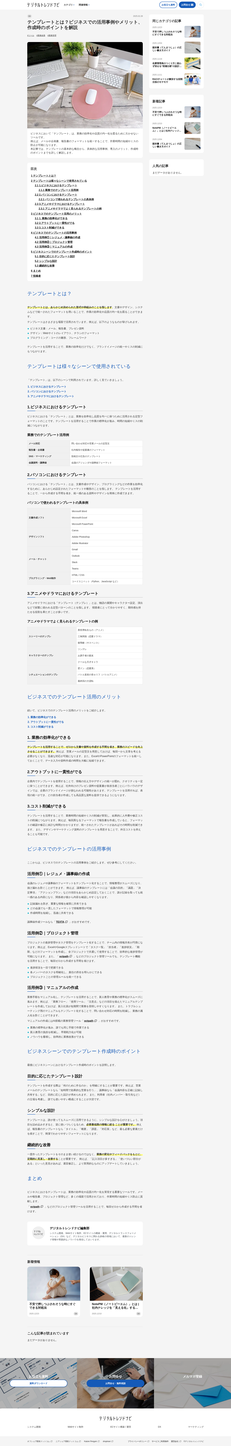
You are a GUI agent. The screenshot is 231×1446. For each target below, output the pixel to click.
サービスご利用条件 (160, 1441)
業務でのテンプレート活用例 (58, 190)
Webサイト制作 (76, 1427)
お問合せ (185, 5)
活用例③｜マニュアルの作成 (54, 246)
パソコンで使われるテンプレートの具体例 (66, 199)
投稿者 (36, 276)
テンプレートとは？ (43, 175)
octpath (63, 956)
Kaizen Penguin (90, 1441)
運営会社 (175, 1441)
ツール (31, 35)
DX (29, 16)
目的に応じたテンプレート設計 (55, 256)
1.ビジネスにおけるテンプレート (56, 185)
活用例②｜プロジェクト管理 (54, 242)
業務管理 (52, 35)
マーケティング (196, 1427)
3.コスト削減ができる (49, 227)
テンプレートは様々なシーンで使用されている (59, 180)
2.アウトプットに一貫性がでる (55, 223)
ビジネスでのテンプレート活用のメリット (56, 213)
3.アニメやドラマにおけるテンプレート (60, 204)
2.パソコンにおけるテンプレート (56, 194)
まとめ (36, 270)
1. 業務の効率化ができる (51, 218)
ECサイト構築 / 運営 (120, 1427)
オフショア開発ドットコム (38, 1441)
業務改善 (41, 35)
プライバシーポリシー (137, 1441)
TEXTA (60, 922)
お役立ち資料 (168, 5)
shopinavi (107, 1441)
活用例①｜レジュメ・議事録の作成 (57, 237)
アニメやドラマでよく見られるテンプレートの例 (70, 208)
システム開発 (34, 1427)
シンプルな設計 (46, 261)
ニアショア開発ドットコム (67, 1441)
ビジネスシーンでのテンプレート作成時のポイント (61, 251)
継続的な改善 (45, 265)
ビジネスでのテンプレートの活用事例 (54, 232)
